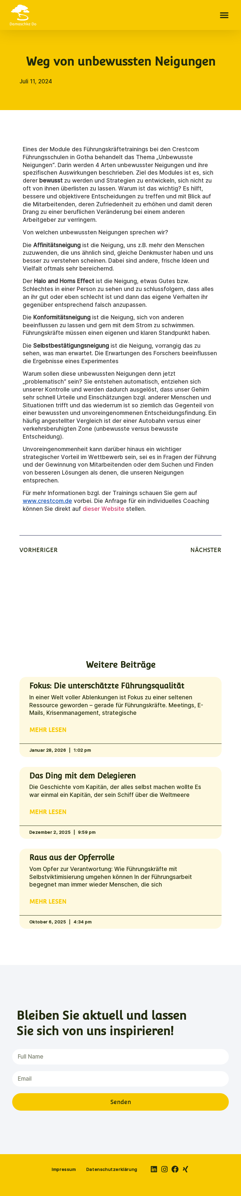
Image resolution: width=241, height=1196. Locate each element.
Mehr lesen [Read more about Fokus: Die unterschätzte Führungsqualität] (48, 729)
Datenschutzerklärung (111, 1169)
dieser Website (103, 509)
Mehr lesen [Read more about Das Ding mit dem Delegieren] (48, 811)
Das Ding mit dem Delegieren (82, 775)
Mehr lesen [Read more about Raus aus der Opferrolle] (48, 901)
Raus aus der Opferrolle (71, 857)
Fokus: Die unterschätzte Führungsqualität (106, 685)
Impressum (64, 1169)
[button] (224, 15)
